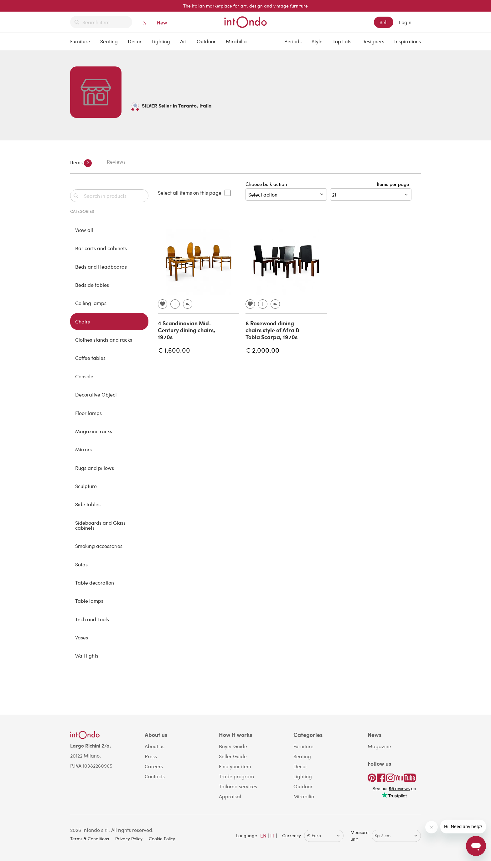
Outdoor (206, 41)
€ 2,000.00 (262, 349)
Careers (154, 766)
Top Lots (342, 41)
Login (405, 22)
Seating (109, 41)
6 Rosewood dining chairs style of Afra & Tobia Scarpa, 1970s (272, 330)
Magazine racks (93, 431)
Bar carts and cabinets (101, 248)
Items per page (394, 184)
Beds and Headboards (101, 266)
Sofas (81, 564)
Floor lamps (88, 413)
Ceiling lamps (90, 303)
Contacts (155, 776)
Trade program (236, 776)
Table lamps (89, 600)
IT (272, 835)
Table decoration (94, 582)
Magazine (379, 746)
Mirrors (83, 449)
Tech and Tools (92, 619)
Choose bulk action (286, 191)
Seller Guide (233, 756)
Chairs (82, 321)
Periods (293, 41)
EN (263, 835)
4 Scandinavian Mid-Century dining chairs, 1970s (186, 330)
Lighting (161, 41)
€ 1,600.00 (174, 349)
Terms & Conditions (89, 839)
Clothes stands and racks (103, 339)
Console (84, 376)
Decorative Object (96, 394)
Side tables (88, 504)
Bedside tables (92, 284)
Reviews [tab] (116, 161)
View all (84, 230)
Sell (384, 22)
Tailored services (238, 786)
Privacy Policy (128, 839)
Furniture (80, 41)
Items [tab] (81, 163)
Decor (135, 41)
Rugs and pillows (94, 468)
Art (183, 41)
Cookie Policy (162, 839)
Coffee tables (90, 357)
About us (154, 746)
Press (151, 756)
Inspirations (407, 41)
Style (317, 41)
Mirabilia (236, 41)
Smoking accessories (98, 546)
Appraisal (230, 796)
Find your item (235, 766)
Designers (372, 41)
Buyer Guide (233, 746)
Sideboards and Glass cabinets (100, 525)
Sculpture (86, 486)
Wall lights (86, 655)
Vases (81, 637)
